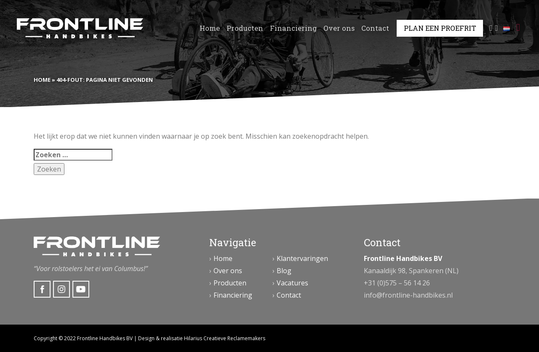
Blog (284, 270)
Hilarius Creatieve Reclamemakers (224, 338)
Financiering (293, 28)
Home (210, 28)
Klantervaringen (302, 258)
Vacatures (292, 283)
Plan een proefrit (440, 28)
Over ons (339, 28)
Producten (245, 28)
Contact (375, 28)
